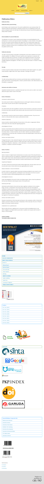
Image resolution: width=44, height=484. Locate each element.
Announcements (24, 10)
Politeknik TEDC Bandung (7, 426)
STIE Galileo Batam (6, 433)
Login (41, 0)
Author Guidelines (6, 278)
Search (27, 13)
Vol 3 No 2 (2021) (6, 318)
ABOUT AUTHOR (6, 275)
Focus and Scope (6, 269)
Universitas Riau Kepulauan (8, 429)
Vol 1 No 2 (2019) (6, 307)
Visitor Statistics (6, 271)
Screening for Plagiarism (7, 282)
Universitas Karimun (6, 422)
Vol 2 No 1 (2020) (6, 311)
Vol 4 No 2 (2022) (6, 322)
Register (37, 0)
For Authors (4, 466)
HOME (3, 256)
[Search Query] (20, 13)
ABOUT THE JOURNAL (7, 260)
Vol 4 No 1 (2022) (6, 320)
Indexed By (5, 346)
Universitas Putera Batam (7, 424)
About (30, 10)
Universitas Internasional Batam (9, 431)
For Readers (4, 464)
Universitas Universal (7, 435)
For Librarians (4, 468)
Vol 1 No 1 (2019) (6, 309)
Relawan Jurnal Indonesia (7, 420)
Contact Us (4, 262)
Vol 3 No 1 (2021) (6, 316)
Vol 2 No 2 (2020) (6, 313)
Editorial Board (6, 265)
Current (12, 10)
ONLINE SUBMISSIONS (7, 258)
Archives (17, 10)
